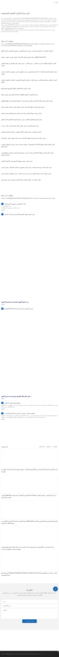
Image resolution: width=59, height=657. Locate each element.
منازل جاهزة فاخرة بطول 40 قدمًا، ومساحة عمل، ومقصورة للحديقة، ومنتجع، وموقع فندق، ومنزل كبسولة (27, 154)
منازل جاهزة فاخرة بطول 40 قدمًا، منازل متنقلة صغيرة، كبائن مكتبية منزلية (23, 107)
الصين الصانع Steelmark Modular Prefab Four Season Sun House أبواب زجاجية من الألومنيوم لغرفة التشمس (29, 574)
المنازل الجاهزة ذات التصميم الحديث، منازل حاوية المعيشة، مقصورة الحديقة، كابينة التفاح (27, 51)
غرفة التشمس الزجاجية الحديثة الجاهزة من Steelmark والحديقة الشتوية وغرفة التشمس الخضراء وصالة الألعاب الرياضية (29, 522)
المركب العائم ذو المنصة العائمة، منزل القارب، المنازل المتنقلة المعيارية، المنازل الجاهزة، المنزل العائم (29, 81)
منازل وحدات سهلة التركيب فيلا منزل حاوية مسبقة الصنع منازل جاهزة (21, 113)
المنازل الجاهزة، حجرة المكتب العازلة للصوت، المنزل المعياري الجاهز (21, 132)
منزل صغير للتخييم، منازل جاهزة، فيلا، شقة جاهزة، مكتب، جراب (20, 126)
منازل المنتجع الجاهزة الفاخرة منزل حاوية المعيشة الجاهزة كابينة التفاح (21, 119)
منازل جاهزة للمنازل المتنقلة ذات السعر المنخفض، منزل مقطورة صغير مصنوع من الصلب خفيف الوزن (29, 73)
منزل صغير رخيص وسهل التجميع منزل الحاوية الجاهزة (17, 161)
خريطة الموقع (47, 653)
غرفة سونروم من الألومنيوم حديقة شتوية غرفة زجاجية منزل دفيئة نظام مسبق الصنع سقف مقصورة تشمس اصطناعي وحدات (27, 548)
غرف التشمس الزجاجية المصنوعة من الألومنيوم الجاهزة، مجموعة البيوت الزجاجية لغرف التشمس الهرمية (29, 470)
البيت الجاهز (42, 446)
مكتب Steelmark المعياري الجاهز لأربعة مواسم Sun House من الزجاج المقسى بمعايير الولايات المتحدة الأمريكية (28, 496)
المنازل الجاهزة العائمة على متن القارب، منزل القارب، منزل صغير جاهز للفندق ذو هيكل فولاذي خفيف (28, 64)
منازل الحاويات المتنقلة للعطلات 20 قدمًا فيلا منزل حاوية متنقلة (19, 94)
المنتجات (55, 446)
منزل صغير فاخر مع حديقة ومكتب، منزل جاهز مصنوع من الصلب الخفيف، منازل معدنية (26, 167)
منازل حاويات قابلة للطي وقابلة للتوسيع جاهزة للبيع (16, 88)
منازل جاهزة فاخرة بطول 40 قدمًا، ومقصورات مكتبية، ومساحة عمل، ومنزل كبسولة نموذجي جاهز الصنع (28, 145)
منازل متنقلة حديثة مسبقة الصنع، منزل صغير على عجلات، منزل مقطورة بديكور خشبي (26, 173)
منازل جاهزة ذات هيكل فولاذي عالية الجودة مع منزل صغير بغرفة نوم (21, 180)
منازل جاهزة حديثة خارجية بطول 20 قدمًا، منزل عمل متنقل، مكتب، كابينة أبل (23, 138)
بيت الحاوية (48, 446)
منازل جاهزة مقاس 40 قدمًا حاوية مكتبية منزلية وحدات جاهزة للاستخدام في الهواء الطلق (27, 101)
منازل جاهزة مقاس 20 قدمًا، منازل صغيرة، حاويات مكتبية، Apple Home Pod (23, 57)
